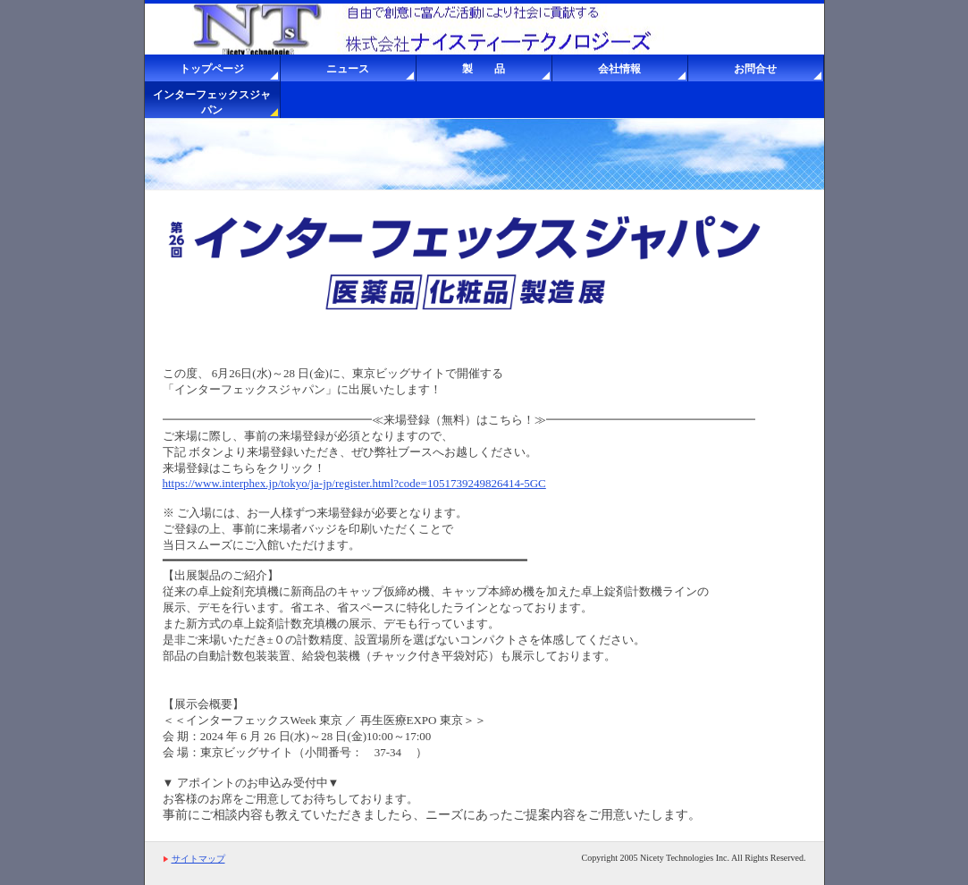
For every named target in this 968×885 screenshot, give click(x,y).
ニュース (347, 69)
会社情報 (619, 69)
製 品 (483, 69)
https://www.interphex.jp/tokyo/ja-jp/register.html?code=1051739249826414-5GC (354, 483)
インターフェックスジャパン (212, 102)
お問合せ (755, 69)
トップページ (212, 69)
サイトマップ (198, 859)
